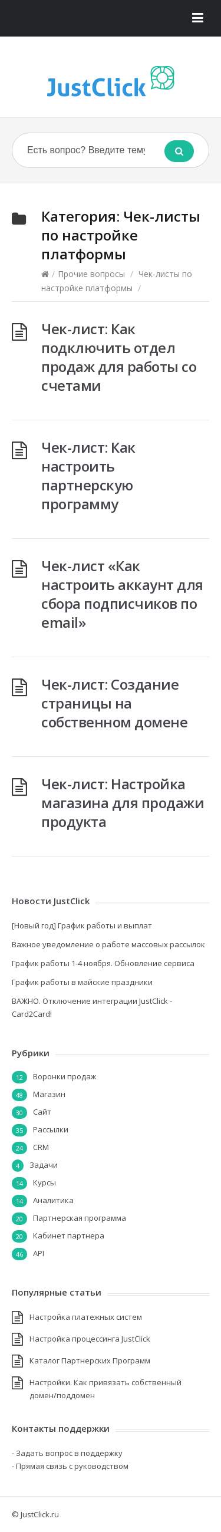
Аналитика (53, 1200)
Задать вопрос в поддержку (69, 1453)
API (38, 1253)
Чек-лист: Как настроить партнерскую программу (88, 475)
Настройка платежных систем (85, 1317)
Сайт (42, 1111)
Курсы (44, 1182)
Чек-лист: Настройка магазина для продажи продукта (122, 802)
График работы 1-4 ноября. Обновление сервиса (103, 963)
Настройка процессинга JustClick (89, 1338)
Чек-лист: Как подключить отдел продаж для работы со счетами (118, 357)
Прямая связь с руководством (72, 1466)
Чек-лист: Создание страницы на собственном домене (114, 703)
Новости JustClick (51, 901)
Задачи (43, 1164)
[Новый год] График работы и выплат (82, 925)
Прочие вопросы (91, 273)
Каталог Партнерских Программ (89, 1360)
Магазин (49, 1094)
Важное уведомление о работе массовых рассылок (108, 944)
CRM (41, 1147)
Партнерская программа (79, 1218)
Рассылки (50, 1129)
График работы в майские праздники (82, 982)
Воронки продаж (64, 1076)
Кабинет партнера (68, 1235)
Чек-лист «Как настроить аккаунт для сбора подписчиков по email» (122, 594)
